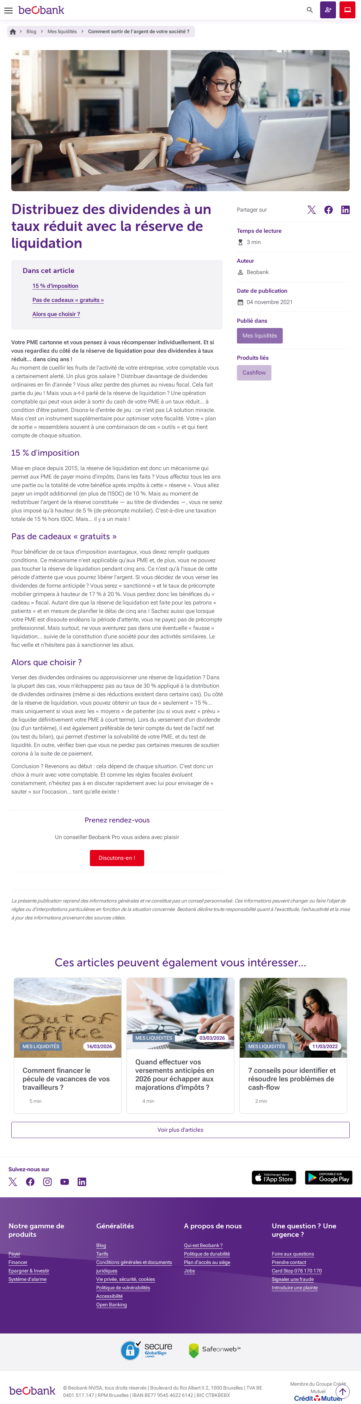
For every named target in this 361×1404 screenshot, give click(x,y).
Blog (31, 31)
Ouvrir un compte (328, 9)
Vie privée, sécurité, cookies (125, 1279)
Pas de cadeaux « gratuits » (68, 300)
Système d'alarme (27, 1279)
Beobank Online (347, 9)
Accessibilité (109, 1296)
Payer (14, 1254)
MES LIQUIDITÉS (41, 1046)
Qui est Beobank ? (203, 1245)
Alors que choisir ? (56, 314)
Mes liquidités (62, 31)
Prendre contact (289, 1262)
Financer (17, 1262)
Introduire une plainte (295, 1287)
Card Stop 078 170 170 (297, 1271)
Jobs (189, 1271)
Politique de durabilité (207, 1254)
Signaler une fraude (293, 1279)
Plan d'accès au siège (207, 1262)
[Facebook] (328, 212)
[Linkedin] (345, 212)
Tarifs (102, 1254)
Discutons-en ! (117, 858)
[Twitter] (311, 212)
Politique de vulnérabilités (123, 1287)
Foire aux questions (293, 1254)
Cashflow (254, 372)
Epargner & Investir (28, 1271)
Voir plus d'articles (180, 1129)
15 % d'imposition (55, 285)
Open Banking (111, 1304)
